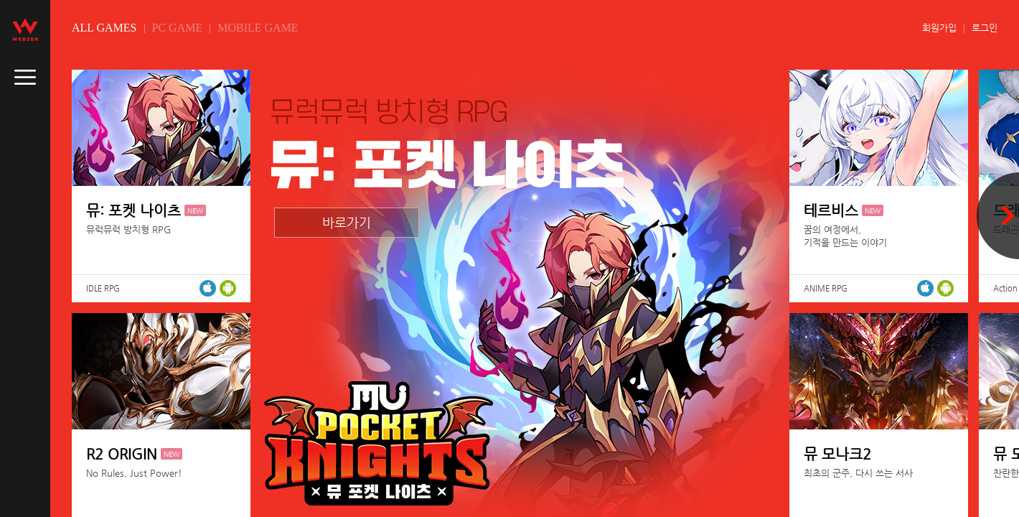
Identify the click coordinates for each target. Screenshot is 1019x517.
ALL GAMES (104, 28)
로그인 (984, 27)
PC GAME (177, 28)
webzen (25, 29)
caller (25, 77)
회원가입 (939, 27)
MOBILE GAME (257, 28)
